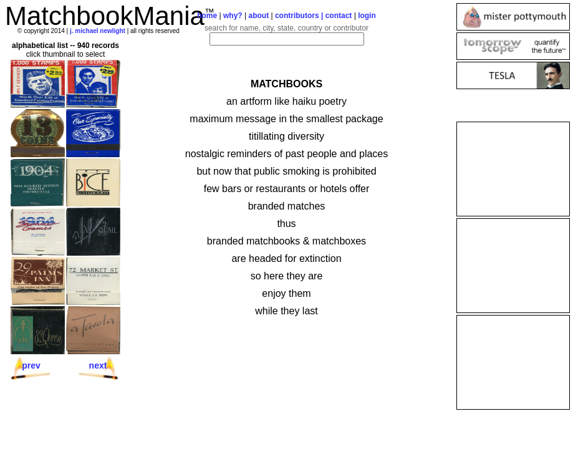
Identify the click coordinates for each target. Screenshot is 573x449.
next (98, 365)
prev (31, 365)
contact (338, 15)
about (258, 15)
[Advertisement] (513, 169)
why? (233, 15)
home (207, 15)
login (367, 15)
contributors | (300, 15)
